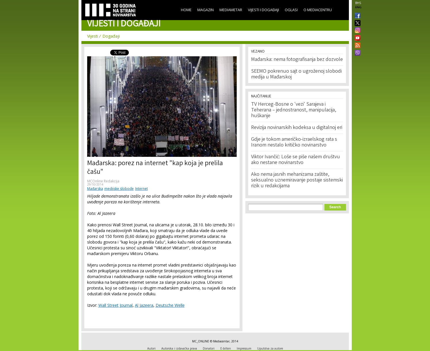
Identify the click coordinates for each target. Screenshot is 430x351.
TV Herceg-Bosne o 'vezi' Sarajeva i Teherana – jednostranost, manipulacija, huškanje (293, 110)
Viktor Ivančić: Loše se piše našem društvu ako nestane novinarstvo (295, 160)
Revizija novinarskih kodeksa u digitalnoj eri (296, 128)
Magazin (205, 9)
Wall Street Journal (115, 305)
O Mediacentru (317, 9)
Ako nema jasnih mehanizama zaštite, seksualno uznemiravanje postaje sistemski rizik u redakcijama (297, 180)
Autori (151, 348)
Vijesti (92, 36)
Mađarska (95, 188)
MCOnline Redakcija (103, 181)
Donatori (209, 348)
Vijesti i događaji (263, 9)
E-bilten (225, 348)
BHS (358, 3)
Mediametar (230, 9)
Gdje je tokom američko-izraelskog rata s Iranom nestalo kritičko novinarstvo (294, 142)
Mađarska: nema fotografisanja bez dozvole (297, 59)
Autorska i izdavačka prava (179, 348)
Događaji (111, 36)
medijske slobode (119, 188)
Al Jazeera (144, 305)
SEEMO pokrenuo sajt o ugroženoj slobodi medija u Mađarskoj (296, 74)
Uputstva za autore (270, 348)
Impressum (244, 348)
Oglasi (291, 9)
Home (186, 9)
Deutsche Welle (170, 305)
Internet (141, 188)
